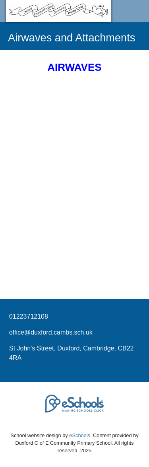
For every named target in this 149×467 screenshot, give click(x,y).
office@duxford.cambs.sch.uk (51, 332)
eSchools (79, 435)
